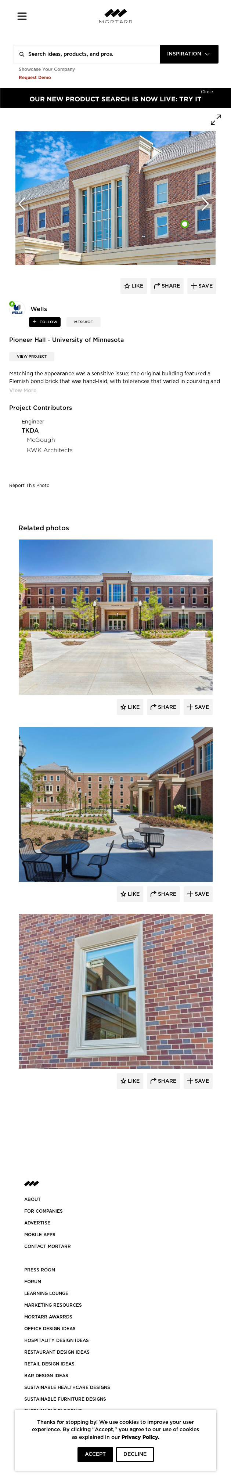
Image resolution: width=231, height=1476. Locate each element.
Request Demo (35, 77)
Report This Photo (29, 485)
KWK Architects (50, 450)
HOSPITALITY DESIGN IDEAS (56, 1340)
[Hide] (207, 91)
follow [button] (48, 322)
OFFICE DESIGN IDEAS (50, 1329)
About (32, 1199)
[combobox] (189, 54)
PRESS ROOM (39, 1270)
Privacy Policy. (140, 1437)
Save (201, 707)
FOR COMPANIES (43, 1211)
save (205, 286)
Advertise (37, 1223)
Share (166, 707)
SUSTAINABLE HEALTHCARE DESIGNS (67, 1387)
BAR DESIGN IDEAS (46, 1376)
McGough (41, 440)
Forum (32, 1282)
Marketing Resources (53, 1305)
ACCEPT (95, 1454)
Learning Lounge (46, 1293)
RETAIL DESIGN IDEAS (49, 1364)
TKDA (30, 431)
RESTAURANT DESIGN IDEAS (57, 1352)
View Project (32, 356)
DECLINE (135, 1454)
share (170, 286)
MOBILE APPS (39, 1235)
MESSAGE (83, 322)
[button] (22, 16)
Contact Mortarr (47, 1246)
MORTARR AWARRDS (48, 1317)
